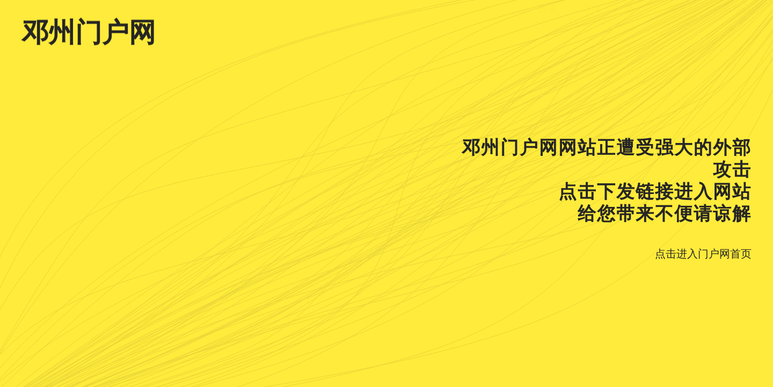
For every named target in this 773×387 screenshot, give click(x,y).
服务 (679, 34)
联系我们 (732, 34)
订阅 (591, 34)
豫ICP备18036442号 (67, 373)
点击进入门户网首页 (703, 253)
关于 (635, 34)
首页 (547, 34)
